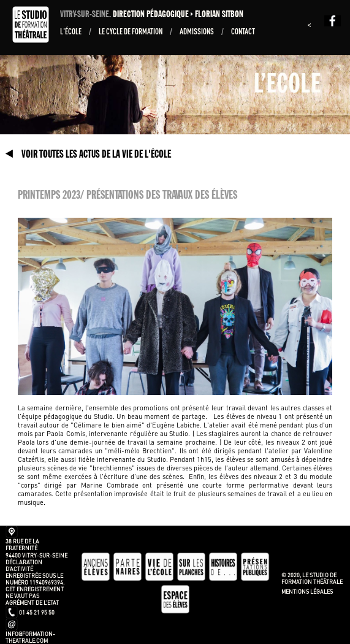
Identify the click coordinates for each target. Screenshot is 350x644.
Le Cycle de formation (131, 31)
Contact (243, 31)
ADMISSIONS (197, 31)
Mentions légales (307, 591)
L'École (71, 31)
